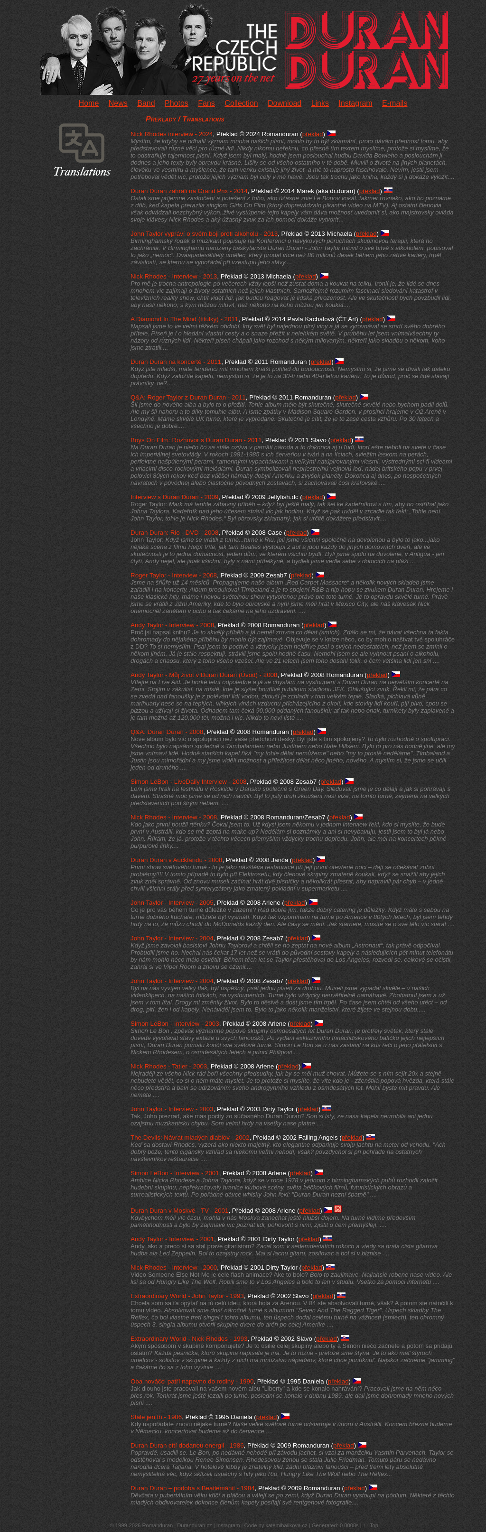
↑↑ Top (370, 1525)
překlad (312, 134)
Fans (206, 103)
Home (89, 103)
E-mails (394, 103)
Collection (241, 103)
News (118, 103)
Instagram (355, 103)
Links (320, 103)
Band (146, 103)
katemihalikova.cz (286, 1525)
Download (284, 103)
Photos (176, 103)
